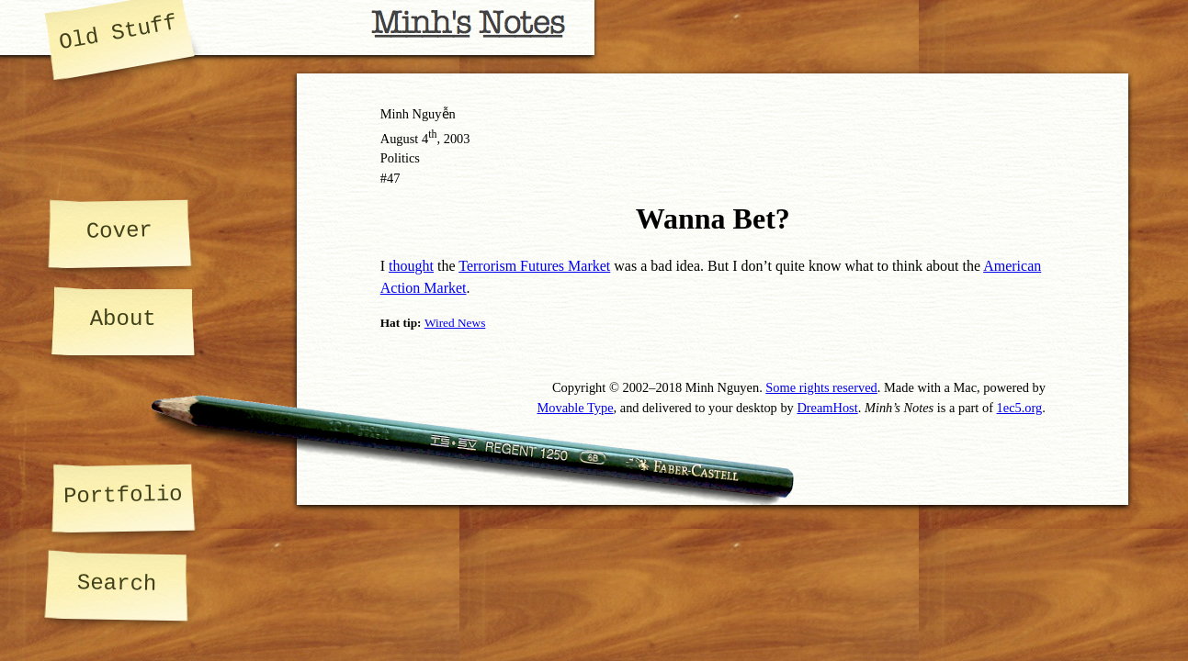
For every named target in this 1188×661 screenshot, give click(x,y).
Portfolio (123, 495)
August (399, 138)
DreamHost (827, 407)
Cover (119, 230)
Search (116, 583)
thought (411, 266)
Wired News (454, 323)
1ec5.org (1020, 407)
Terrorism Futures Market (534, 266)
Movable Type (575, 407)
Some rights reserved (821, 387)
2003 (457, 138)
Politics (400, 158)
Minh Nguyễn (418, 113)
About (123, 319)
